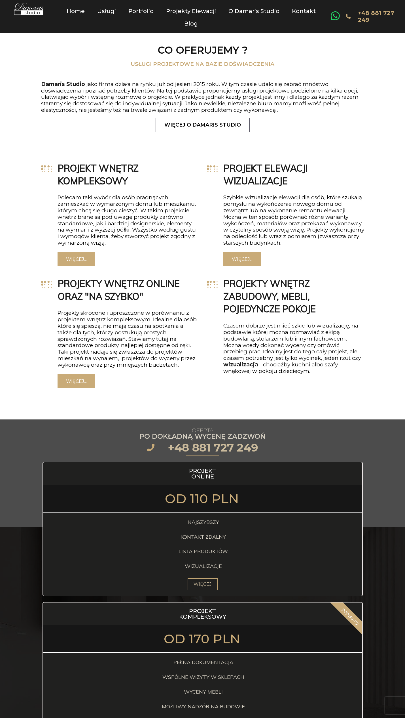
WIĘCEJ (94, 580)
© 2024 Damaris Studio (200, 712)
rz (271, 334)
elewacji (289, 193)
